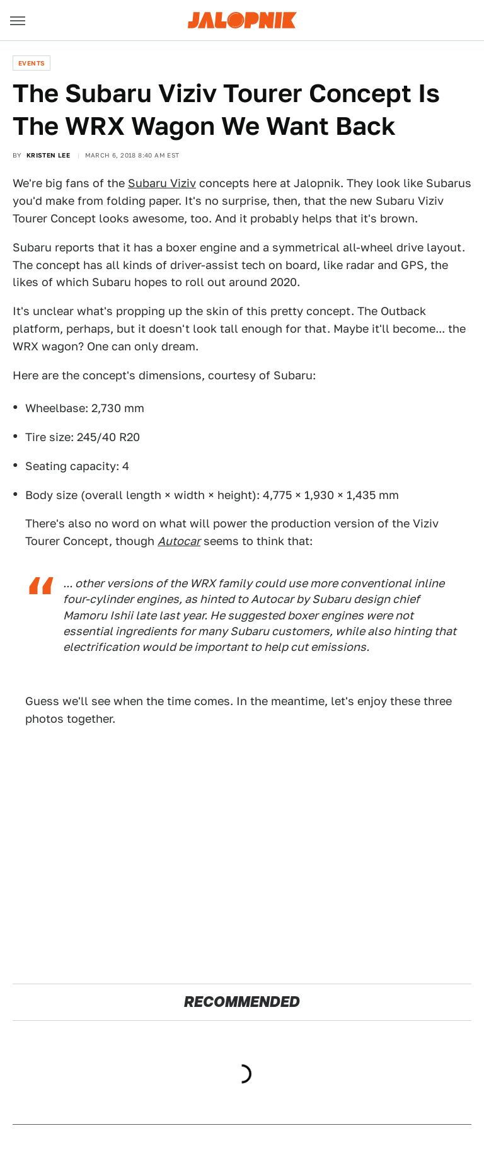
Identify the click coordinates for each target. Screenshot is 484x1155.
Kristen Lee (48, 155)
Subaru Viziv (162, 183)
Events (31, 63)
